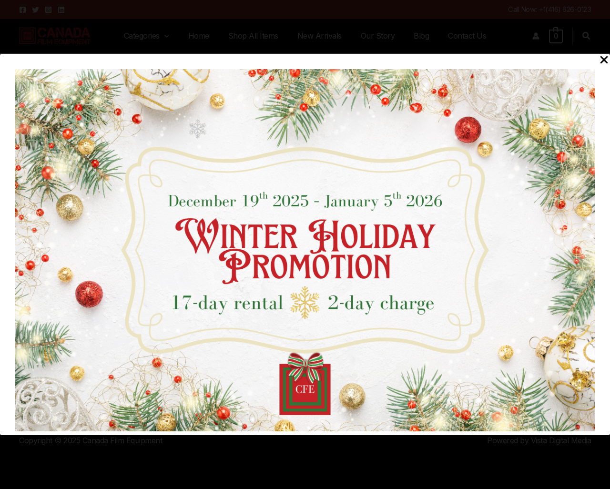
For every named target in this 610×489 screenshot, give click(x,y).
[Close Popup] (604, 60)
